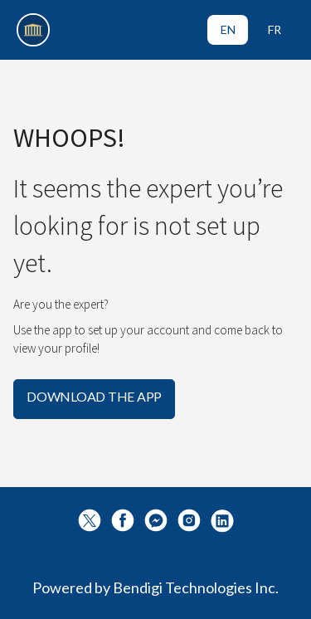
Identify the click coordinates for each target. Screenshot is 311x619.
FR (274, 29)
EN (228, 29)
